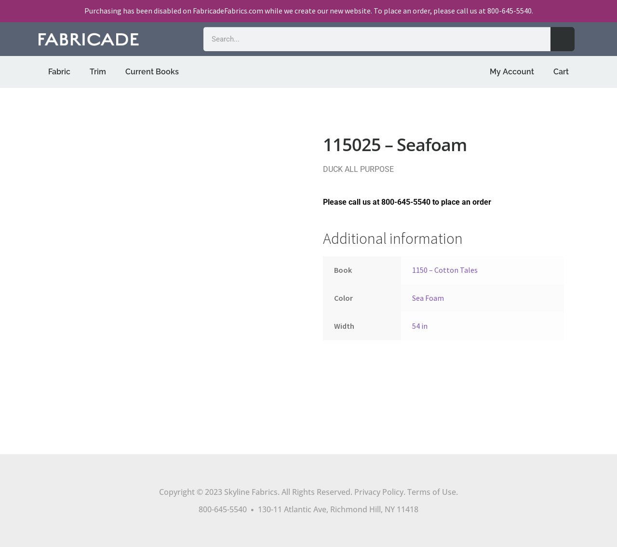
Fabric (59, 71)
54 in (420, 326)
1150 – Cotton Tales (445, 270)
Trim (98, 71)
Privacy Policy (378, 492)
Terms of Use (431, 492)
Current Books (152, 71)
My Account (512, 71)
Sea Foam (428, 298)
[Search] (562, 39)
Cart (561, 71)
